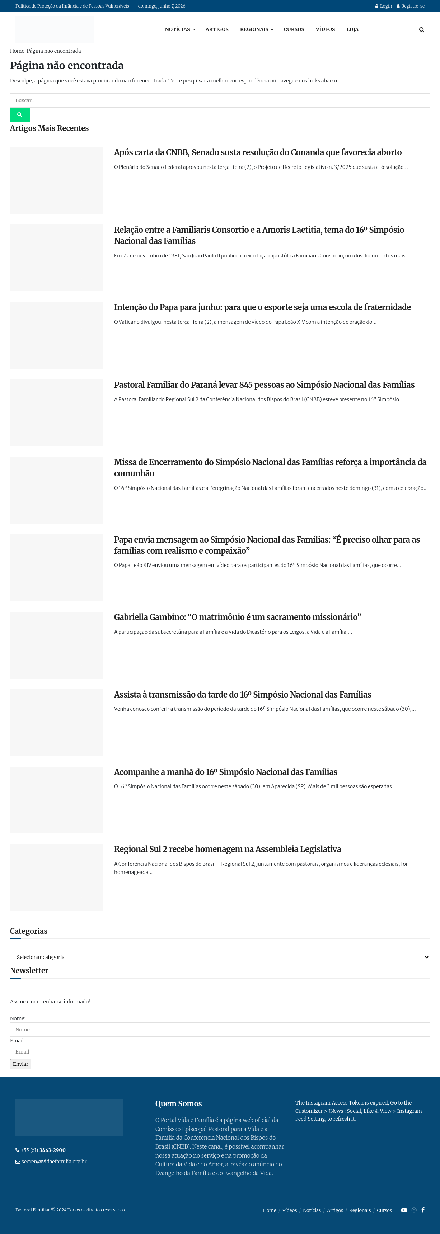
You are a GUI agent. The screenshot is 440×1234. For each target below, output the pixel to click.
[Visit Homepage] (54, 29)
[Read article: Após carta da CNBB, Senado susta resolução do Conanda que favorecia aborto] (56, 180)
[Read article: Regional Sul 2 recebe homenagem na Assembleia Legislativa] (56, 877)
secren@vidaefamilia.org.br (54, 1161)
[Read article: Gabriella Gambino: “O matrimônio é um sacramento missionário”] (56, 645)
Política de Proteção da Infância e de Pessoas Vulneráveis (72, 6)
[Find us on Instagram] (414, 1210)
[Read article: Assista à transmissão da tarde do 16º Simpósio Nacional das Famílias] (56, 722)
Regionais (254, 29)
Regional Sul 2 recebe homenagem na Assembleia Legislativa (227, 849)
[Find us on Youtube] (404, 1210)
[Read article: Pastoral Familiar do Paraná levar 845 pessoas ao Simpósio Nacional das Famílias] (56, 412)
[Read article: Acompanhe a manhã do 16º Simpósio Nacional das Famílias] (56, 800)
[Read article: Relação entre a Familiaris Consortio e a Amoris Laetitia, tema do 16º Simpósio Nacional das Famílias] (56, 257)
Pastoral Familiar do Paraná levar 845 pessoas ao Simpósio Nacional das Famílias (264, 385)
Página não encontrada (54, 51)
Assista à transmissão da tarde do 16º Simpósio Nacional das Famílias (242, 695)
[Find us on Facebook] (423, 1210)
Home (17, 51)
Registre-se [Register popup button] (411, 6)
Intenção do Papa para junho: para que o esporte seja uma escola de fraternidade (262, 307)
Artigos (217, 29)
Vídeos (325, 29)
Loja (352, 29)
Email (17, 1040)
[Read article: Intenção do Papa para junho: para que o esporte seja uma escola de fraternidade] (56, 335)
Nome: (17, 1018)
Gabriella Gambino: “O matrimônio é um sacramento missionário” (237, 617)
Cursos (294, 29)
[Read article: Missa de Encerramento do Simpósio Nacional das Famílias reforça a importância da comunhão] (56, 490)
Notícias (177, 29)
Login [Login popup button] (383, 6)
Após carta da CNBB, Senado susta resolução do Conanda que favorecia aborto (258, 152)
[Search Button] (422, 29)
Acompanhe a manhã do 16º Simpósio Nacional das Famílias (225, 772)
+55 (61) (43, 1150)
